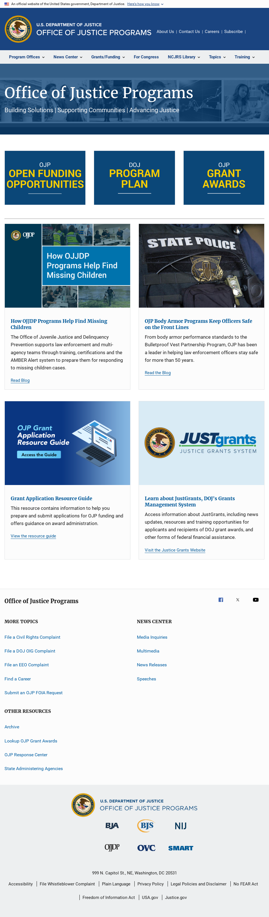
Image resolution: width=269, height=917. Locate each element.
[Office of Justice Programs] (18, 29)
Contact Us (189, 31)
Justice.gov (176, 897)
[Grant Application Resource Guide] (67, 443)
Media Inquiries (152, 637)
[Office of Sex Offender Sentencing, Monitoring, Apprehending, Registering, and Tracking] (180, 851)
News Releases (152, 664)
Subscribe (233, 31)
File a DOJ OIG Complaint (30, 651)
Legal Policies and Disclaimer (198, 884)
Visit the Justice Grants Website (175, 550)
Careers (212, 31)
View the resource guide (33, 536)
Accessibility (20, 884)
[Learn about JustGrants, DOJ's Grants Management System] (201, 443)
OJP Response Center (26, 754)
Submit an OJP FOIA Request (34, 692)
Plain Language (116, 884)
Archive (12, 726)
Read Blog (20, 380)
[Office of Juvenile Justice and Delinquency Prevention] (112, 853)
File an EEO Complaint (27, 664)
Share (254, 35)
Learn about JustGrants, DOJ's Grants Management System (190, 501)
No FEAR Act (246, 884)
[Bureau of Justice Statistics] (146, 833)
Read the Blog (158, 372)
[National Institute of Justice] (180, 830)
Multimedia (148, 651)
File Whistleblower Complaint (67, 884)
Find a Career (18, 678)
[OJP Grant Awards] (224, 178)
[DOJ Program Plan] (134, 178)
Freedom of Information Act (109, 897)
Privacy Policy (150, 884)
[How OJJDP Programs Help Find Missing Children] (67, 266)
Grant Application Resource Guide (51, 498)
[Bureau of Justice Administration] (112, 830)
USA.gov (150, 897)
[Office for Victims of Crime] (146, 852)
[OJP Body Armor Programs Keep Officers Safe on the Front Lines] (201, 266)
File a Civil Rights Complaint (32, 637)
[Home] (94, 29)
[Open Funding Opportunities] (45, 178)
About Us (165, 31)
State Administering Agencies (34, 768)
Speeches (146, 678)
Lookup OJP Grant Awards (31, 741)
